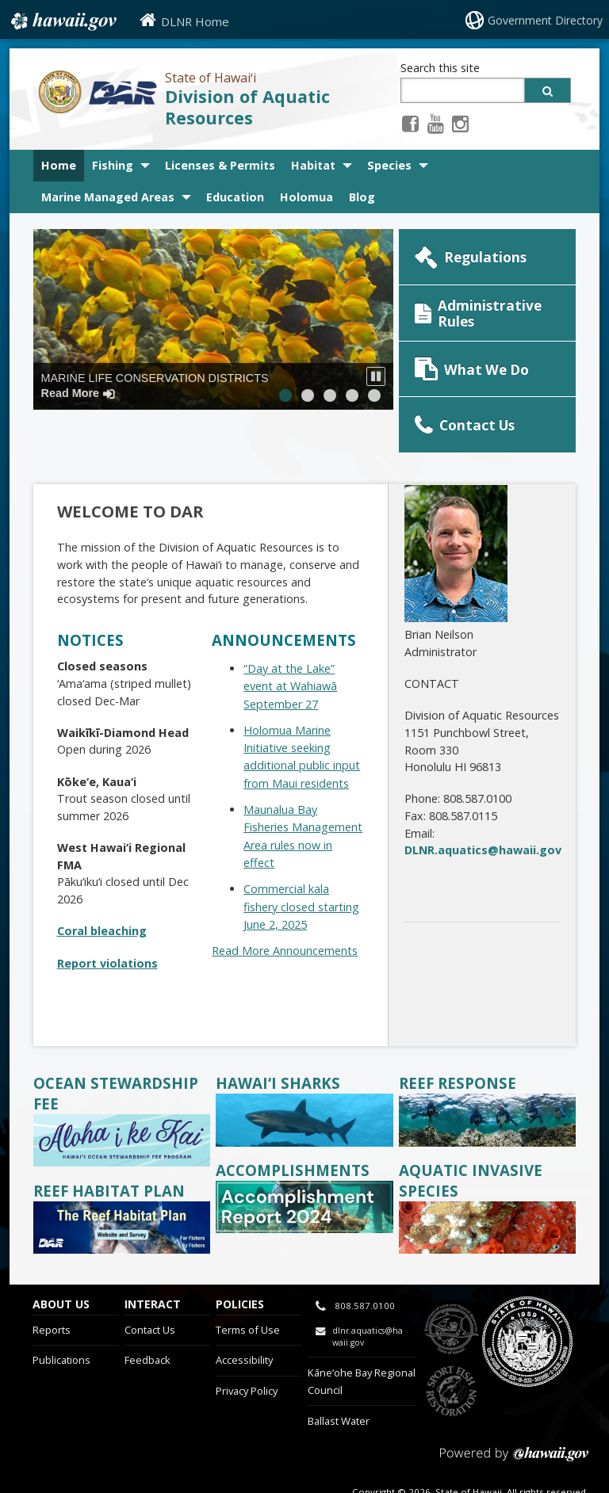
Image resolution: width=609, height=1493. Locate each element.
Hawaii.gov (62, 21)
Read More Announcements (285, 910)
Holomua (310, 197)
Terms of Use (248, 1288)
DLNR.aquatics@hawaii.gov (482, 809)
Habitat (313, 165)
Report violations (107, 922)
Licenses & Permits (220, 165)
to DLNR (451, 1288)
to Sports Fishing (451, 1350)
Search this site (440, 67)
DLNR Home (195, 21)
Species (389, 165)
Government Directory (548, 20)
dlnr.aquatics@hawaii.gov (367, 1296)
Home (58, 165)
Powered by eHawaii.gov (514, 1420)
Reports (52, 1288)
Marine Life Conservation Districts (155, 385)
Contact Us (149, 1288)
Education (235, 196)
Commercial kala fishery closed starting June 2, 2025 (301, 866)
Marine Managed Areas (107, 196)
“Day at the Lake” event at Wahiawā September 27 (290, 645)
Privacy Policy (247, 1350)
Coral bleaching (102, 890)
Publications (61, 1319)
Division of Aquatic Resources (247, 107)
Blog (362, 196)
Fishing (112, 165)
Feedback (147, 1319)
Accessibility (244, 1319)
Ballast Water (339, 1380)
